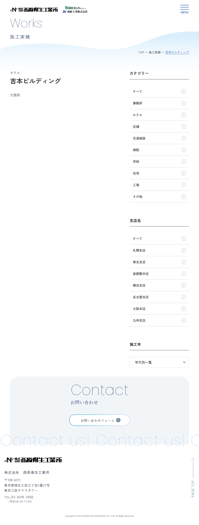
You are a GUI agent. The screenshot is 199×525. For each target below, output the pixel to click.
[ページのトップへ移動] (193, 477)
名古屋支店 (141, 297)
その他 (137, 196)
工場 (136, 185)
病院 (136, 150)
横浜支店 (139, 285)
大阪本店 (139, 308)
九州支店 (139, 320)
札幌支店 (139, 250)
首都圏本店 (141, 273)
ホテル (137, 115)
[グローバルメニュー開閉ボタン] (184, 9)
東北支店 (139, 262)
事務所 (137, 103)
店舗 (136, 126)
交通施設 (139, 138)
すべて (137, 91)
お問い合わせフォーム (98, 420)
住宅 (136, 173)
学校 (136, 161)
